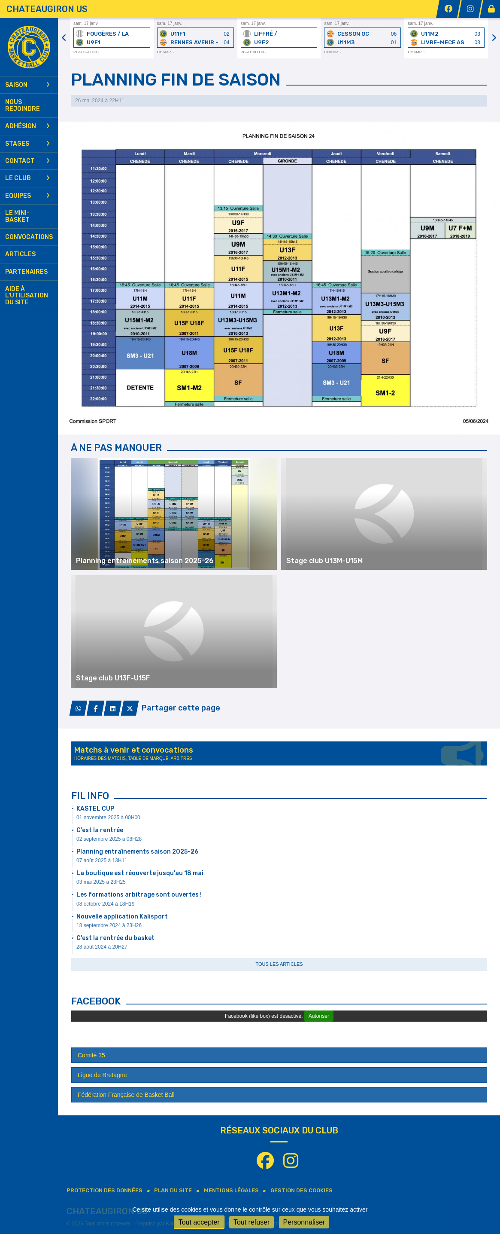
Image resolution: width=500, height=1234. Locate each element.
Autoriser (319, 1016)
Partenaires (26, 272)
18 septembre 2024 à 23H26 (109, 925)
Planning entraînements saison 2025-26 (137, 851)
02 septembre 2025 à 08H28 (109, 839)
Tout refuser (251, 1222)
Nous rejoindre (22, 105)
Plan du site (173, 1190)
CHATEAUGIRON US (47, 9)
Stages (27, 143)
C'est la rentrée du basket (115, 938)
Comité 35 (91, 1055)
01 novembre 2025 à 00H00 (108, 818)
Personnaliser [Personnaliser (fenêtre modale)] (304, 1222)
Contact (27, 161)
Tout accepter (199, 1222)
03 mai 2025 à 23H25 (101, 882)
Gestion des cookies (301, 1190)
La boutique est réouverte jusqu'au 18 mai (139, 873)
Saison (27, 85)
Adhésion (27, 126)
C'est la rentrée (99, 830)
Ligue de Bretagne (102, 1075)
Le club (27, 178)
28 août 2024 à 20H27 (101, 947)
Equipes (27, 195)
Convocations (29, 237)
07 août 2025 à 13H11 (101, 860)
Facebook (96, 1001)
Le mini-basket (17, 216)
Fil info (90, 796)
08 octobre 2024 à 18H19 (105, 904)
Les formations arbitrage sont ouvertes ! (139, 894)
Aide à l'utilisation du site (26, 295)
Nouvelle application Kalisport (122, 916)
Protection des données (104, 1190)
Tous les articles (279, 964)
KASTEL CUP (95, 808)
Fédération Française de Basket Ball (126, 1094)
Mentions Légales (231, 1190)
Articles (20, 254)
